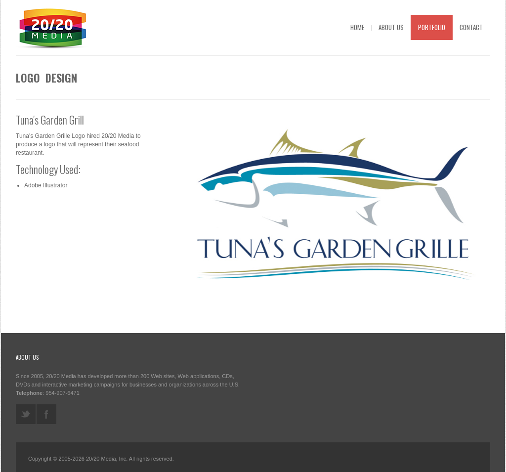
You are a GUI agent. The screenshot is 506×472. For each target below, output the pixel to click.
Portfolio (431, 27)
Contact (471, 27)
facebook (46, 414)
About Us (391, 27)
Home (357, 27)
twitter (26, 414)
